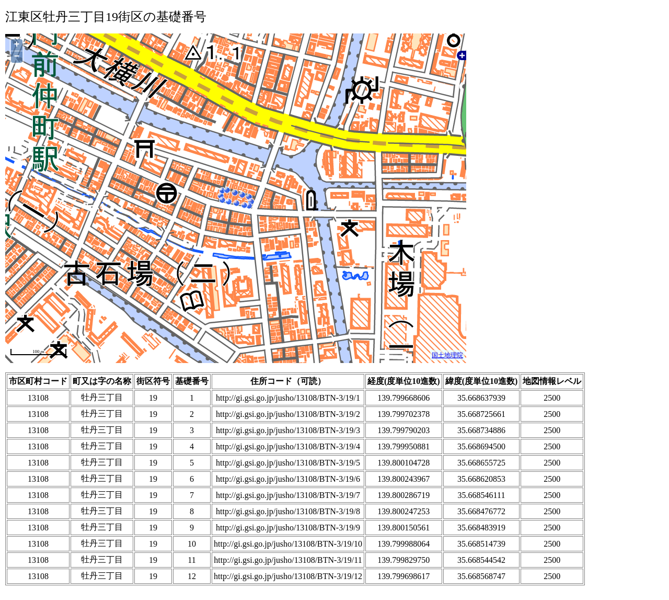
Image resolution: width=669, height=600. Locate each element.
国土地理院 (447, 355)
